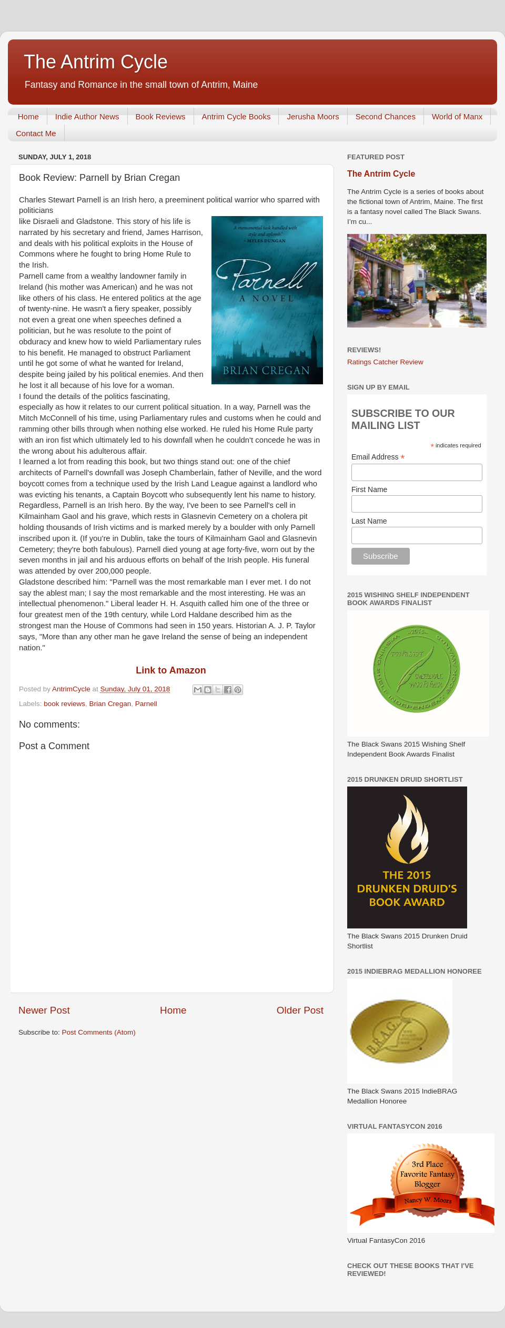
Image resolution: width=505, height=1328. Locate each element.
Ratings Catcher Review (385, 362)
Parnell (146, 704)
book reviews (64, 704)
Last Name (369, 521)
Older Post (300, 1010)
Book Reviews (161, 116)
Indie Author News (87, 116)
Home (28, 116)
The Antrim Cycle (96, 62)
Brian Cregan (110, 704)
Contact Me (36, 133)
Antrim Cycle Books (236, 116)
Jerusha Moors (313, 116)
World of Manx (457, 116)
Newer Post (44, 1010)
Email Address (378, 457)
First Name (369, 489)
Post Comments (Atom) (99, 1032)
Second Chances (386, 116)
